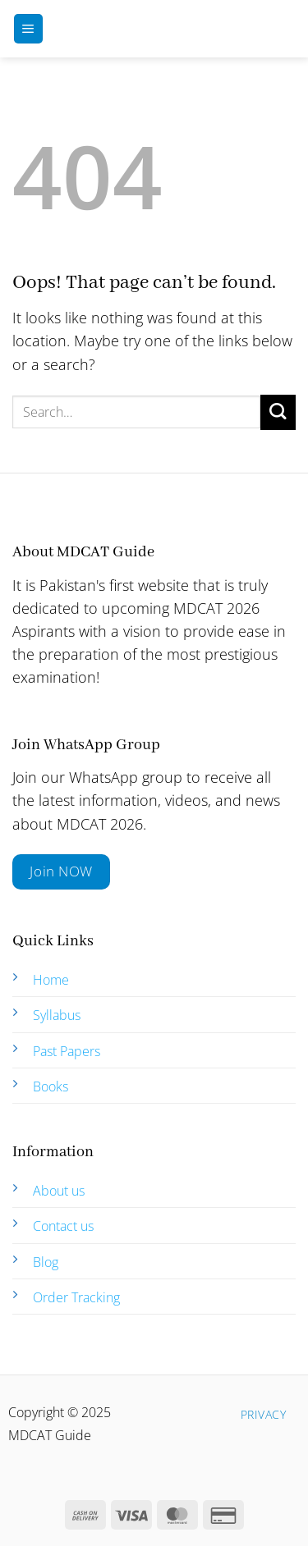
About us (59, 1191)
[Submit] (278, 412)
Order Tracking (76, 1297)
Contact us (63, 1226)
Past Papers (66, 1051)
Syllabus (56, 1015)
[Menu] (28, 28)
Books (50, 1086)
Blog (45, 1262)
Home (51, 980)
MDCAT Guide (165, 29)
